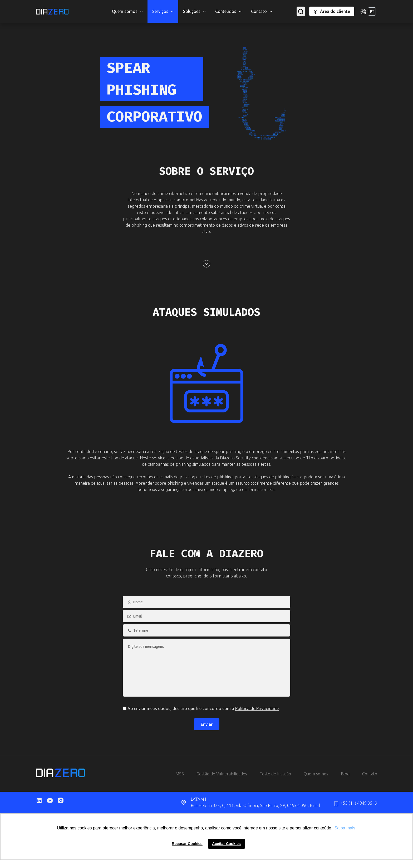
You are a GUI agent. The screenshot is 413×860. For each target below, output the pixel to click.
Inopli (311, 5)
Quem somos (316, 773)
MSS (107, 5)
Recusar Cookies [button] (187, 844)
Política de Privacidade (257, 708)
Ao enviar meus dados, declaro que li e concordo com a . (201, 708)
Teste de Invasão (275, 773)
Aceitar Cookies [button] (226, 844)
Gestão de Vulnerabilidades (221, 773)
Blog (345, 773)
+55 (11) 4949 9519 (355, 803)
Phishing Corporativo (290, 5)
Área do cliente (331, 11)
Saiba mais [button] (345, 828)
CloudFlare (105, 5)
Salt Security (288, 5)
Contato (369, 773)
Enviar (207, 724)
